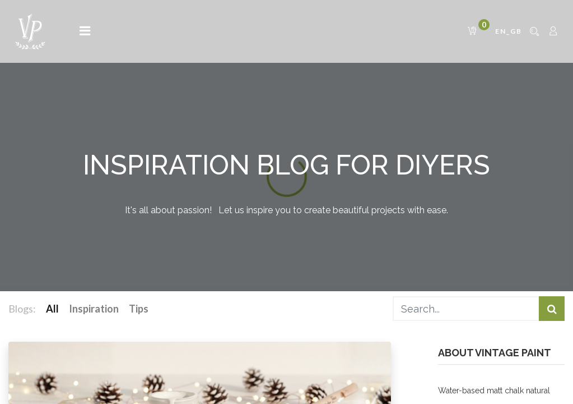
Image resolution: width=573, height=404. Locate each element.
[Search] (552, 309)
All (52, 308)
